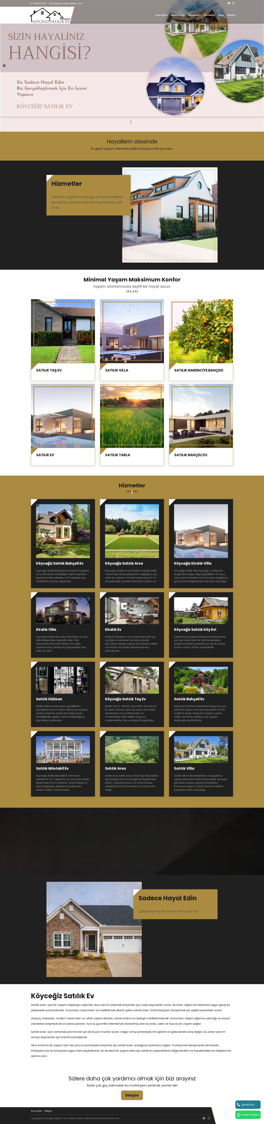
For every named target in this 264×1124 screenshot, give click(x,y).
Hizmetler (209, 15)
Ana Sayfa (162, 15)
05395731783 (38, 3)
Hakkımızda (178, 15)
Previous (4, 66)
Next (259, 66)
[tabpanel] (132, 66)
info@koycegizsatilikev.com (65, 3)
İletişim (231, 15)
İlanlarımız (194, 15)
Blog (221, 15)
